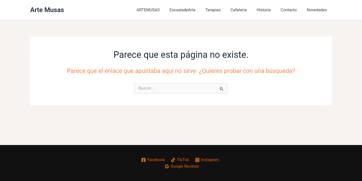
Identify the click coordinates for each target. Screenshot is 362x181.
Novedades (318, 10)
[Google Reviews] (182, 166)
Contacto (291, 10)
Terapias (221, 10)
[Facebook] (153, 160)
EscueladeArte (193, 10)
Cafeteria (245, 10)
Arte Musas (47, 10)
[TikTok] (179, 160)
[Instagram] (207, 160)
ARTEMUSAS (159, 10)
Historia (268, 10)
